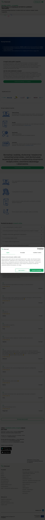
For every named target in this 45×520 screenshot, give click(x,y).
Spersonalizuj (22, 270)
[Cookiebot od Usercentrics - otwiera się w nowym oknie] (38, 249)
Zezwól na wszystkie (36, 270)
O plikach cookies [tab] (37, 252)
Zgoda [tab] (7, 252)
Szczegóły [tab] (22, 252)
